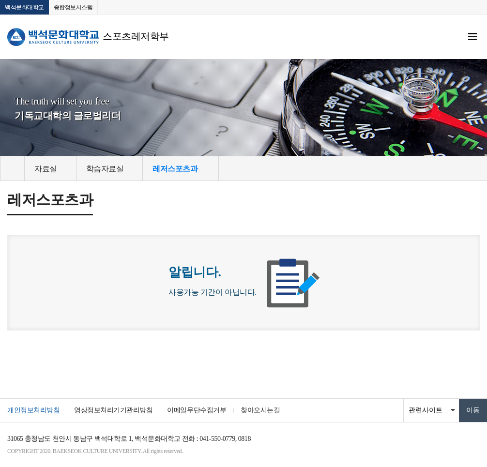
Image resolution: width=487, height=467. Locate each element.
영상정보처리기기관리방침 (113, 410)
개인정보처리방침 (33, 410)
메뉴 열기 (472, 37)
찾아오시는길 (260, 410)
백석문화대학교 (24, 7)
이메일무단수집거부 (196, 410)
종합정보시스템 (73, 7)
